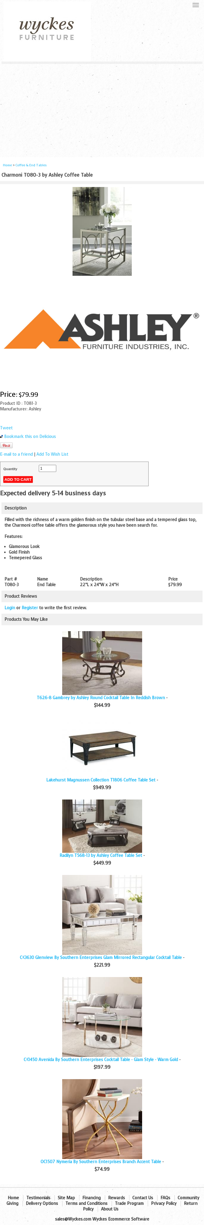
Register (30, 608)
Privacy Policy (163, 1203)
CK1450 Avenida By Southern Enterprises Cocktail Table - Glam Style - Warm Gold (101, 1060)
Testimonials (38, 1198)
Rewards (116, 1198)
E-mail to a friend (16, 454)
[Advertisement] (102, 108)
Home (7, 165)
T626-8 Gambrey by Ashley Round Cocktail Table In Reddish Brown (101, 698)
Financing (91, 1198)
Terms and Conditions (86, 1203)
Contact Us (142, 1198)
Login (9, 608)
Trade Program (129, 1203)
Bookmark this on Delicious (30, 436)
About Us (109, 1209)
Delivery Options (42, 1203)
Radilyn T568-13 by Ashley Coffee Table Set (101, 855)
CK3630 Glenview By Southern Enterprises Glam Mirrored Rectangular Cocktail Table (101, 957)
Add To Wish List (52, 454)
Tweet (6, 428)
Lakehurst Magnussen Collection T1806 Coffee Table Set (100, 780)
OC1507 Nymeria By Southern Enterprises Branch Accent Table (101, 1162)
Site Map (66, 1198)
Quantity (10, 469)
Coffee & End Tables (31, 165)
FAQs (165, 1198)
